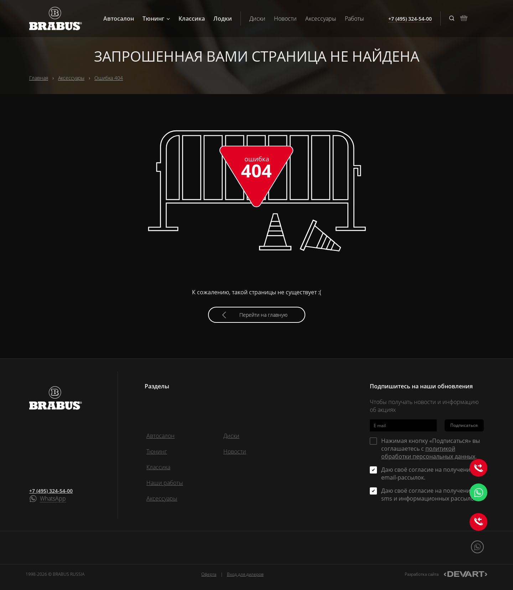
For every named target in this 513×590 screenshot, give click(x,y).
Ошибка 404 (108, 77)
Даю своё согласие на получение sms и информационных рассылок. (429, 494)
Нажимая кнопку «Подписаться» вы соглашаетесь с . (430, 448)
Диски (257, 18)
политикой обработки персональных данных (428, 452)
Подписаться (464, 425)
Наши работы (164, 483)
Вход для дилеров (245, 574)
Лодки (222, 18)
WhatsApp (53, 498)
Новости (285, 18)
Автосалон (118, 18)
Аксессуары (320, 18)
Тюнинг (156, 18)
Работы (354, 18)
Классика (191, 18)
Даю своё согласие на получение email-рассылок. (427, 473)
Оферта (208, 574)
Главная (38, 77)
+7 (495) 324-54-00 (51, 490)
